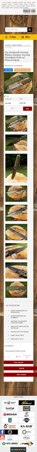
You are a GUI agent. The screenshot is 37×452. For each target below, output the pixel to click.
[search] (29, 29)
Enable (33, 11)
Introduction (8, 45)
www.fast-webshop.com (23, 387)
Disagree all (26, 11)
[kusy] (7, 108)
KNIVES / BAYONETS (17, 45)
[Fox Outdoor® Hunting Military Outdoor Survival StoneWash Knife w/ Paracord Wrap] (18, 73)
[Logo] (18, 16)
